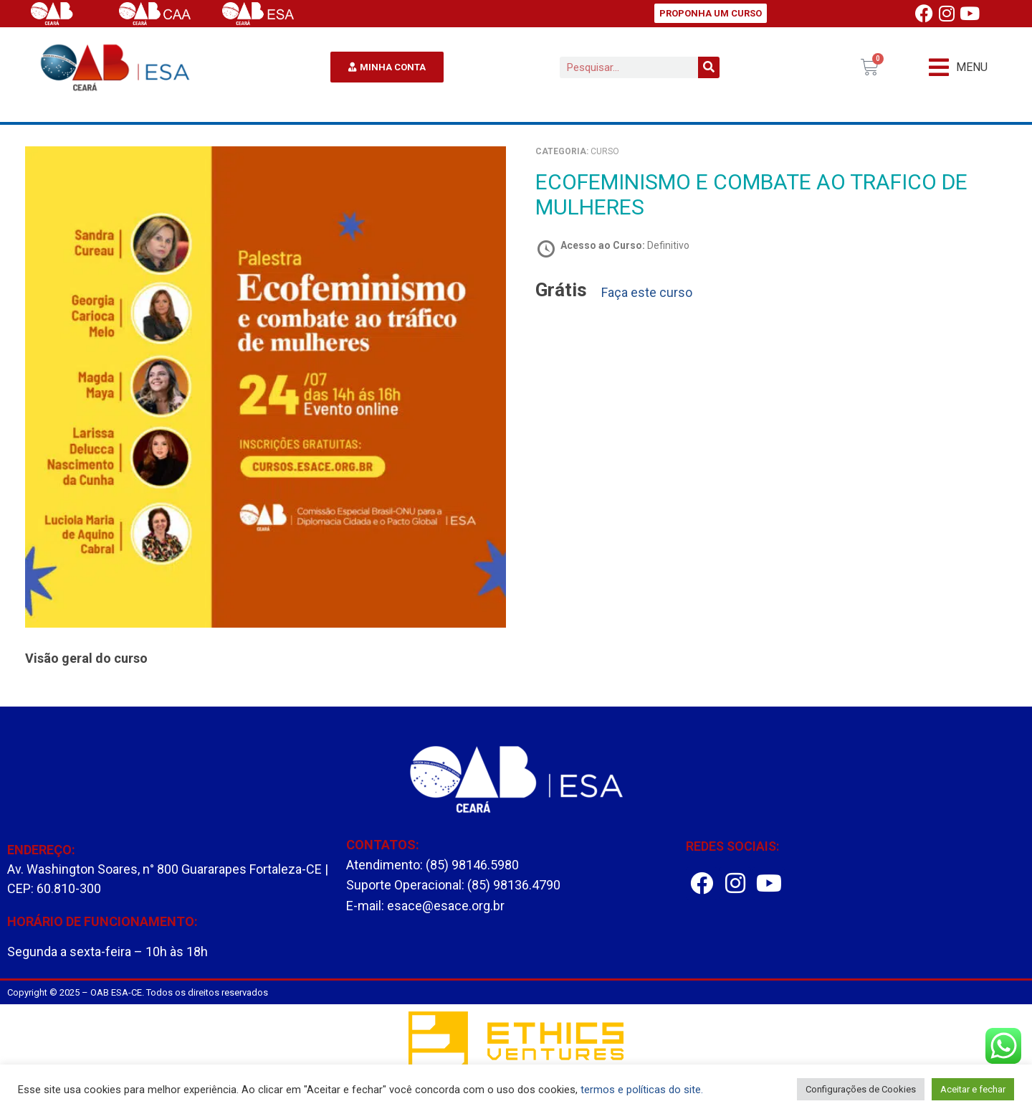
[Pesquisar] (709, 67)
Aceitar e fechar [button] (972, 1089)
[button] (958, 67)
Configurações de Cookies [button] (861, 1089)
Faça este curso (646, 292)
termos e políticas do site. (641, 1089)
